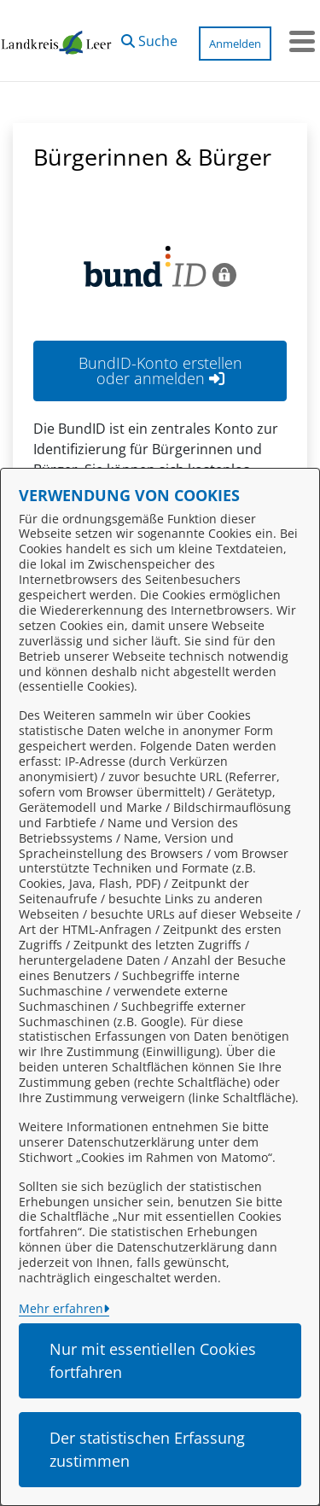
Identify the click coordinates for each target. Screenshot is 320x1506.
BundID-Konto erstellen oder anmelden (160, 370)
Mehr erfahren (61, 1308)
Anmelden (235, 43)
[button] (149, 36)
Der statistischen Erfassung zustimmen (147, 1449)
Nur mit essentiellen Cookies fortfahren (152, 1360)
